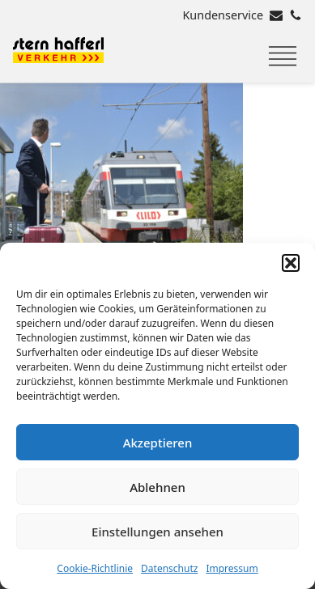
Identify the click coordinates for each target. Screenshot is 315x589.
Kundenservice (222, 15)
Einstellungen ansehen (157, 531)
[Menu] (282, 56)
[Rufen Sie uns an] (295, 15)
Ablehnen (157, 487)
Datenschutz (169, 568)
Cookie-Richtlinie (95, 568)
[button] (291, 263)
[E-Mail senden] (276, 15)
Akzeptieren (158, 442)
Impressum (232, 568)
